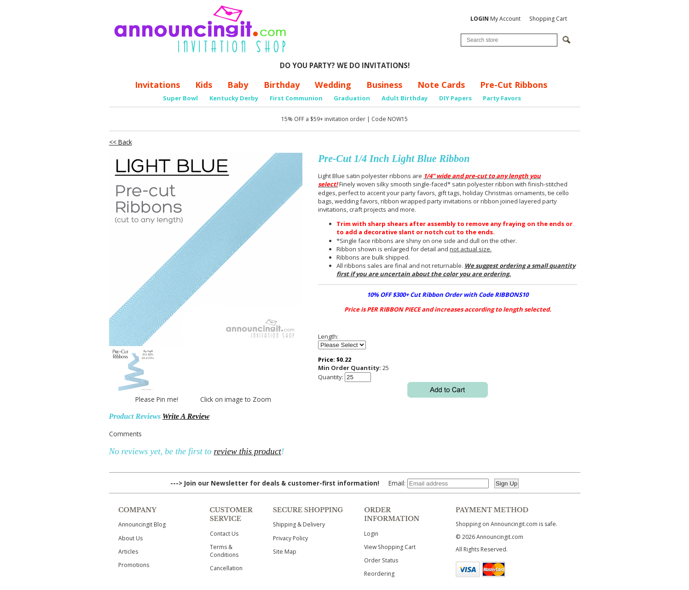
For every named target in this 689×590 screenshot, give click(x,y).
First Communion (296, 98)
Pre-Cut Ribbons (513, 84)
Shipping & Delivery (299, 524)
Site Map (284, 551)
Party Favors (502, 98)
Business (384, 84)
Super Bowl (180, 98)
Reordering (379, 574)
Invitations (157, 84)
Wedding (333, 84)
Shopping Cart (548, 19)
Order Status (381, 560)
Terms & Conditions (224, 551)
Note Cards (441, 84)
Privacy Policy (290, 538)
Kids (203, 84)
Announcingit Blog (142, 524)
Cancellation (226, 568)
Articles (128, 551)
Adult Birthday (405, 98)
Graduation (352, 98)
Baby (237, 84)
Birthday (282, 84)
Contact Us (224, 534)
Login (371, 534)
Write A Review (185, 416)
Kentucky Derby (233, 98)
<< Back (120, 142)
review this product (247, 451)
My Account (495, 19)
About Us (130, 538)
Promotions (133, 565)
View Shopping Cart (390, 547)
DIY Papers (455, 98)
